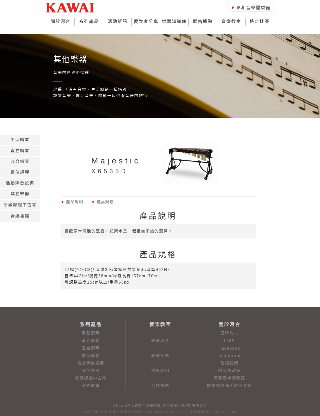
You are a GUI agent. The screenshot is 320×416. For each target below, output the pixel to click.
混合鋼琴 (91, 348)
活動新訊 (118, 21)
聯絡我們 (229, 363)
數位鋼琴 (91, 356)
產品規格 (102, 202)
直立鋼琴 (91, 341)
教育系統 (160, 356)
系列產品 (89, 21)
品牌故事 (229, 333)
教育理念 (160, 341)
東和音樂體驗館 (229, 378)
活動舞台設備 (90, 363)
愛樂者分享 (146, 21)
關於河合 (60, 21)
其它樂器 (91, 370)
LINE (229, 341)
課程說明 (160, 370)
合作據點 (160, 385)
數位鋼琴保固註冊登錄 (229, 385)
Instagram (229, 356)
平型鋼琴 (91, 333)
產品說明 (71, 202)
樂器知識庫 (174, 21)
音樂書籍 (91, 385)
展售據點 (203, 21)
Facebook (229, 348)
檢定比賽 (260, 21)
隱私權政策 (229, 370)
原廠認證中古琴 (90, 378)
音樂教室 (231, 21)
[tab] (20, 140)
